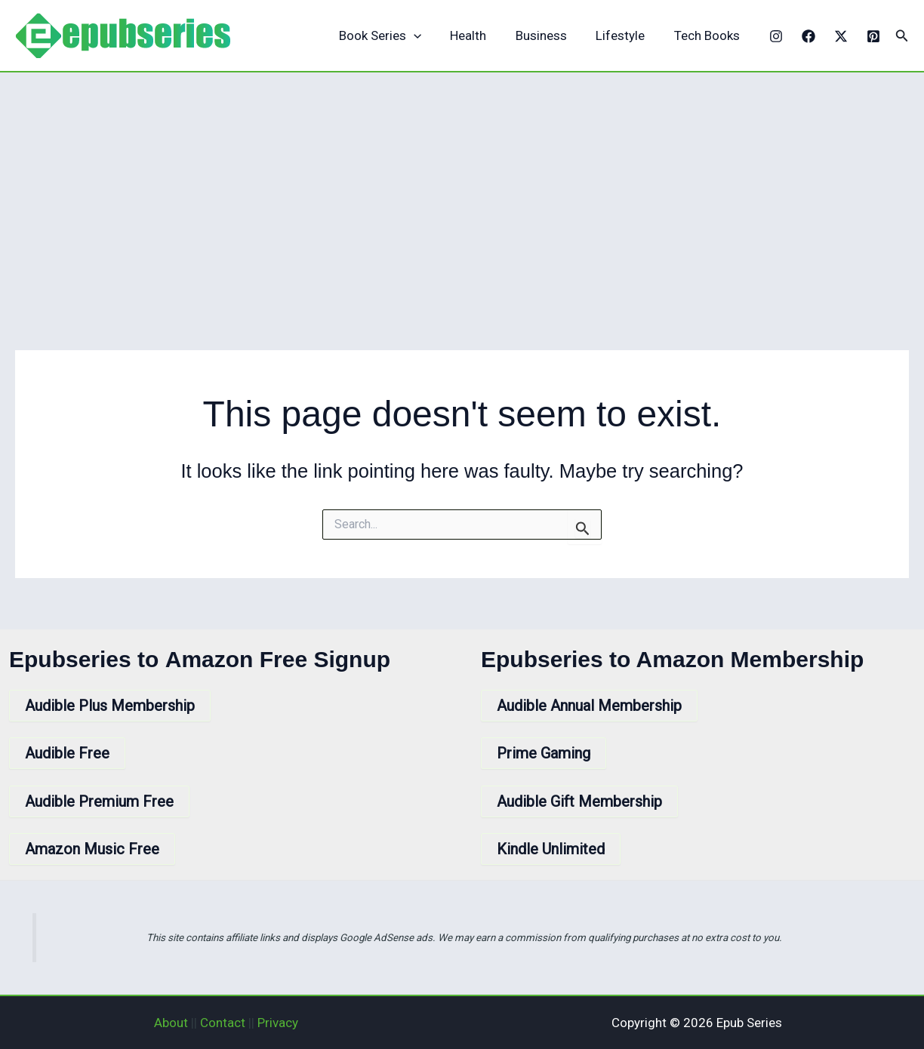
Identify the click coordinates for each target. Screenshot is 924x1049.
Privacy (277, 1022)
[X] (841, 36)
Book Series (395, 36)
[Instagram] (776, 36)
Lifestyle (625, 35)
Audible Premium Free (99, 801)
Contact (222, 1022)
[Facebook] (808, 36)
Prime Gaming (543, 753)
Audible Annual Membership (589, 706)
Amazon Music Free (92, 849)
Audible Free (67, 753)
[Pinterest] (873, 36)
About (171, 1022)
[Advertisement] (462, 185)
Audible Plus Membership (110, 706)
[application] (428, 36)
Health (480, 35)
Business (549, 35)
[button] (902, 35)
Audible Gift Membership (579, 801)
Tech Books (708, 35)
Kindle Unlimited (551, 849)
